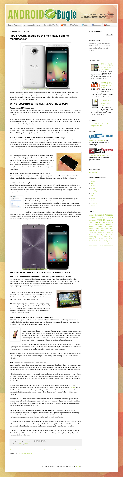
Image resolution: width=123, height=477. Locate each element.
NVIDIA (106, 236)
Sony (91, 222)
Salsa (108, 245)
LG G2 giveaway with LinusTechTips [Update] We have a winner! (106, 84)
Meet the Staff (93, 172)
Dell (112, 243)
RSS (63, 25)
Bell (92, 183)
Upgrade (109, 215)
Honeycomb (104, 228)
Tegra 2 (111, 236)
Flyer (102, 235)
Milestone (100, 241)
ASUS (16, 444)
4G (100, 222)
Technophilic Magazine (97, 140)
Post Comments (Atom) (25, 453)
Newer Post (13, 450)
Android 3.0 (100, 236)
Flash (100, 239)
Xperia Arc (109, 235)
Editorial (21, 444)
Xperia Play (92, 237)
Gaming (106, 241)
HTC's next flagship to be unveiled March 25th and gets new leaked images (107, 66)
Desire (97, 228)
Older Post (78, 450)
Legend (101, 245)
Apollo (109, 243)
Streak (111, 245)
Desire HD (92, 233)
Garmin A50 (96, 245)
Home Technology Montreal (98, 155)
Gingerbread (98, 224)
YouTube (74, 25)
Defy (90, 241)
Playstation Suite (94, 235)
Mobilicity (94, 191)
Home (46, 450)
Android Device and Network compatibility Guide (99, 125)
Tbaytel (93, 206)
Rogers (93, 181)
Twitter (85, 25)
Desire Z (94, 241)
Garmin (90, 245)
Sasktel (93, 201)
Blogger (78, 466)
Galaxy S (110, 226)
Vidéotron (94, 203)
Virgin (92, 193)
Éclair (90, 247)
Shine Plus (94, 243)
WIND (93, 188)
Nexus (29, 444)
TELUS (93, 186)
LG (104, 220)
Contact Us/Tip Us (51, 25)
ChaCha (111, 239)
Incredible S (102, 233)
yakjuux (72, 387)
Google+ (108, 25)
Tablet (97, 231)
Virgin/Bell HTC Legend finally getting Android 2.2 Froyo (106, 102)
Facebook (96, 25)
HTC (25, 444)
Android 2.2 (104, 231)
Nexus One (105, 239)
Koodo (93, 198)
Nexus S (110, 233)
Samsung (99, 215)
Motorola (110, 220)
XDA (99, 243)
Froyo (111, 231)
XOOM (91, 239)
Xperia (95, 222)
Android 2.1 (104, 243)
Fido (92, 196)
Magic (105, 245)
